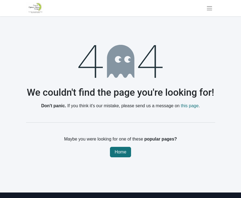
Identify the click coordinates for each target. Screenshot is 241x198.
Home (120, 152)
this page (190, 105)
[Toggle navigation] (209, 8)
